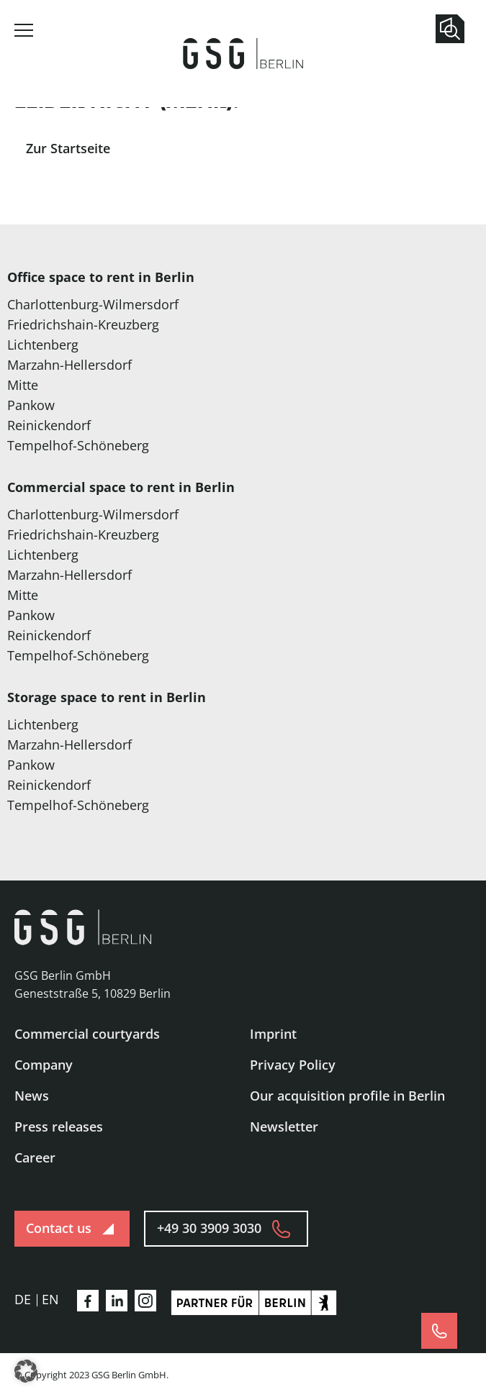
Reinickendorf (49, 425)
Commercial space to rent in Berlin (121, 487)
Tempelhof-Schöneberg (78, 445)
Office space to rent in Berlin (100, 277)
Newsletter (284, 1126)
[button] (26, 1371)
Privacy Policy (293, 1064)
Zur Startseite (68, 148)
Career (34, 1157)
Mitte (22, 384)
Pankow (31, 405)
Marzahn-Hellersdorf (69, 364)
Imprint (273, 1033)
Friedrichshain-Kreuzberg (83, 324)
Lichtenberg (42, 344)
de (22, 1299)
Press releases (58, 1126)
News (31, 1095)
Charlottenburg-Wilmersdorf (93, 304)
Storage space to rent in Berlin (106, 697)
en (50, 1299)
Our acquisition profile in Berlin (347, 1095)
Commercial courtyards (87, 1033)
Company (43, 1064)
